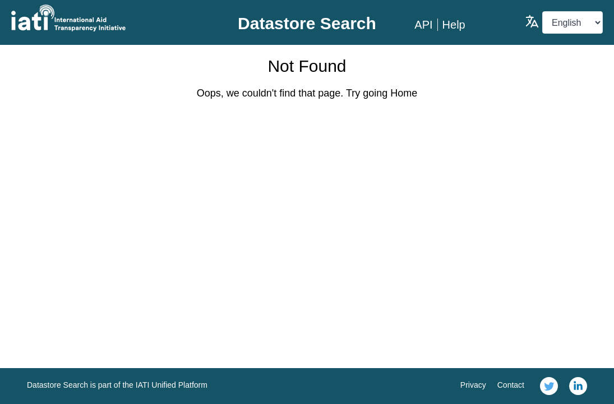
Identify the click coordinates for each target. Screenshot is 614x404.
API (423, 25)
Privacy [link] (473, 384)
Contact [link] (510, 384)
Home (403, 93)
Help (453, 25)
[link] (549, 386)
